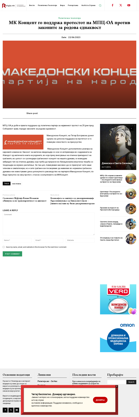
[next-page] (132, 129)
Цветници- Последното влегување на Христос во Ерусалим (111, 194)
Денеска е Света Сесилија (117, 163)
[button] (100, 5)
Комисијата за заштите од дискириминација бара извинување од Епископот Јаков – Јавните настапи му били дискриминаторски (72, 201)
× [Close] (116, 386)
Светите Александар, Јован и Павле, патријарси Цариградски (111, 224)
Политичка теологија (69, 18)
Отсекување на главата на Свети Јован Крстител (111, 239)
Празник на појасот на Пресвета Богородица (109, 209)
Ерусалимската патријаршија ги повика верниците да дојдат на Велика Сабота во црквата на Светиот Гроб (86, 384)
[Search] (131, 382)
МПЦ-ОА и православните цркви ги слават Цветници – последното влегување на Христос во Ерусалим (111, 179)
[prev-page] (127, 129)
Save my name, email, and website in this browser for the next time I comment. (36, 247)
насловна (16, 184)
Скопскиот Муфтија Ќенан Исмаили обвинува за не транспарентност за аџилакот (24, 199)
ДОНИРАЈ (100, 400)
